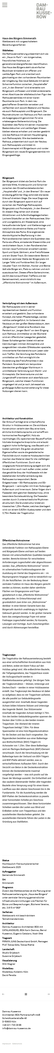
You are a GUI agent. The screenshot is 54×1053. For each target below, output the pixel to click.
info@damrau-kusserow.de (16, 1028)
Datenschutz (17, 1044)
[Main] (27, 994)
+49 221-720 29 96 (11, 1025)
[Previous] (12, 994)
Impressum (6, 1044)
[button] (5, 5)
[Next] (42, 994)
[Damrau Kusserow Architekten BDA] (44, 10)
